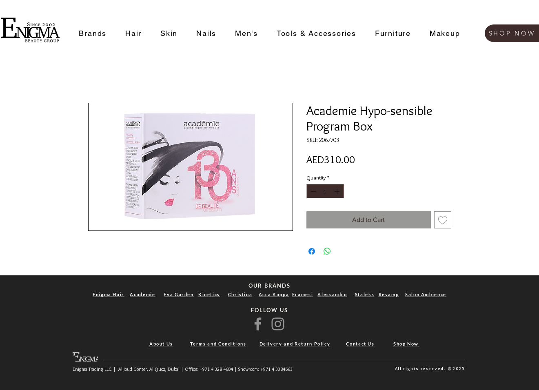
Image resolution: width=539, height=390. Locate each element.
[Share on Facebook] (312, 251)
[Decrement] (312, 191)
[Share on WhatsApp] (327, 251)
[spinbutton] (325, 191)
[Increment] (338, 191)
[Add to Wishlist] (442, 219)
